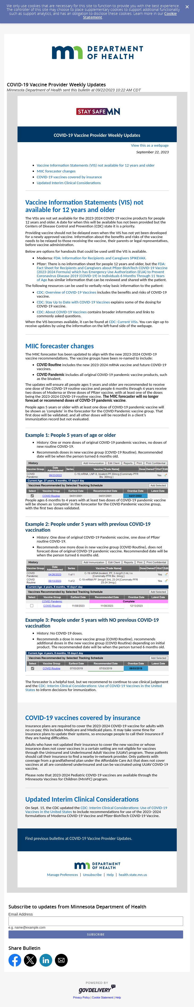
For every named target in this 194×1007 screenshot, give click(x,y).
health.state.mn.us (133, 875)
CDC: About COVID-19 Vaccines (62, 312)
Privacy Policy (81, 997)
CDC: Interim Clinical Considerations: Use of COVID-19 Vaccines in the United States (96, 809)
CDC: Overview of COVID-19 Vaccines (67, 292)
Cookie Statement (102, 997)
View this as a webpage (150, 145)
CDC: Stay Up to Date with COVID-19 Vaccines (73, 302)
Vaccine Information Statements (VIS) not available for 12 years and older (96, 165)
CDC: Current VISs (123, 321)
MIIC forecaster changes (56, 171)
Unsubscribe (92, 875)
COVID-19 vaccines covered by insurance (69, 177)
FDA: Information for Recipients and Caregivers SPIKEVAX (99, 258)
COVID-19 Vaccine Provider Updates (100, 838)
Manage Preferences (62, 875)
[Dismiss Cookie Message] (187, 7)
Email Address (20, 914)
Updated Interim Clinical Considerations (69, 182)
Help (110, 875)
